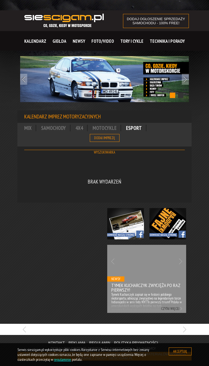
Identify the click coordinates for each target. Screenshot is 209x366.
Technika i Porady (167, 41)
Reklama (77, 343)
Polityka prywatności (136, 343)
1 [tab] (172, 95)
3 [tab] (116, 335)
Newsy (79, 41)
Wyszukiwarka (104, 152)
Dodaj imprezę (104, 138)
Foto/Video (102, 41)
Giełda (59, 41)
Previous (23, 79)
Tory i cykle (131, 41)
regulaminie (62, 359)
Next (185, 79)
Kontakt (56, 343)
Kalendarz (35, 41)
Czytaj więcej (170, 308)
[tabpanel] (104, 79)
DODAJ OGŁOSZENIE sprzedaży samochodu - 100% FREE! (156, 21)
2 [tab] (180, 95)
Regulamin (99, 343)
